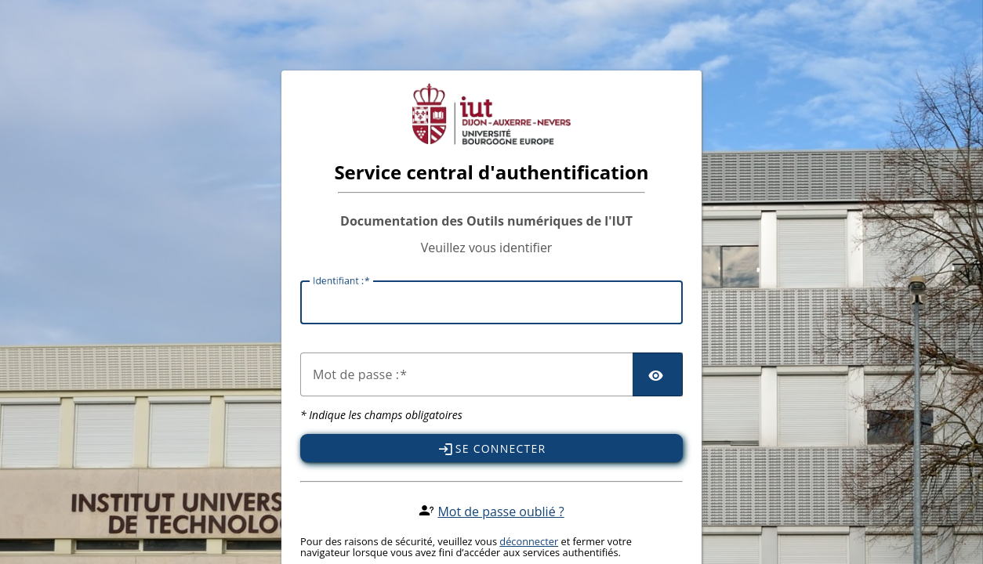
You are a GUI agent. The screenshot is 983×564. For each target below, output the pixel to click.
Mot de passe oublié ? (500, 511)
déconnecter (528, 541)
